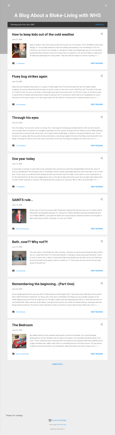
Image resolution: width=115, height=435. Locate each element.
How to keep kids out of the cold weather (43, 34)
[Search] (106, 6)
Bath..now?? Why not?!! (30, 242)
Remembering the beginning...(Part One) (43, 284)
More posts (57, 364)
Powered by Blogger (57, 420)
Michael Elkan (62, 424)
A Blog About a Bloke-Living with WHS (57, 15)
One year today (23, 159)
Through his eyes (25, 118)
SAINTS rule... (22, 200)
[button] (101, 34)
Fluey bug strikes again (29, 76)
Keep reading (97, 63)
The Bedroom (22, 325)
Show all (99, 25)
